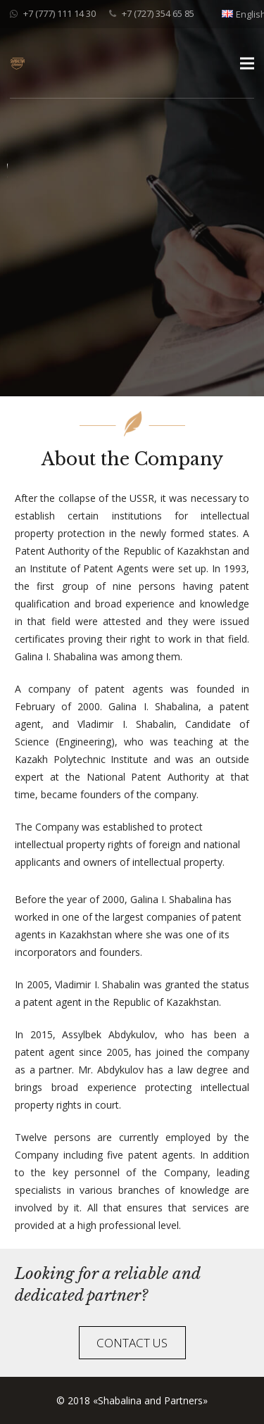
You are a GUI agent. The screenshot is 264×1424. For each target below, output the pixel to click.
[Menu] (247, 63)
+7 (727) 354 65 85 (158, 13)
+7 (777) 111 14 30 (59, 13)
